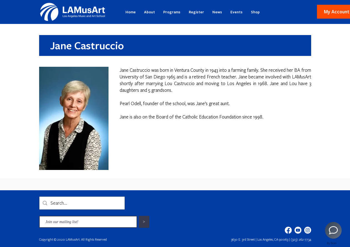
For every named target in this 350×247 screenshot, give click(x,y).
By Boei (332, 243)
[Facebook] (288, 230)
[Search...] (82, 203)
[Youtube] (297, 230)
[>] (144, 222)
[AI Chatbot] (333, 230)
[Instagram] (307, 230)
